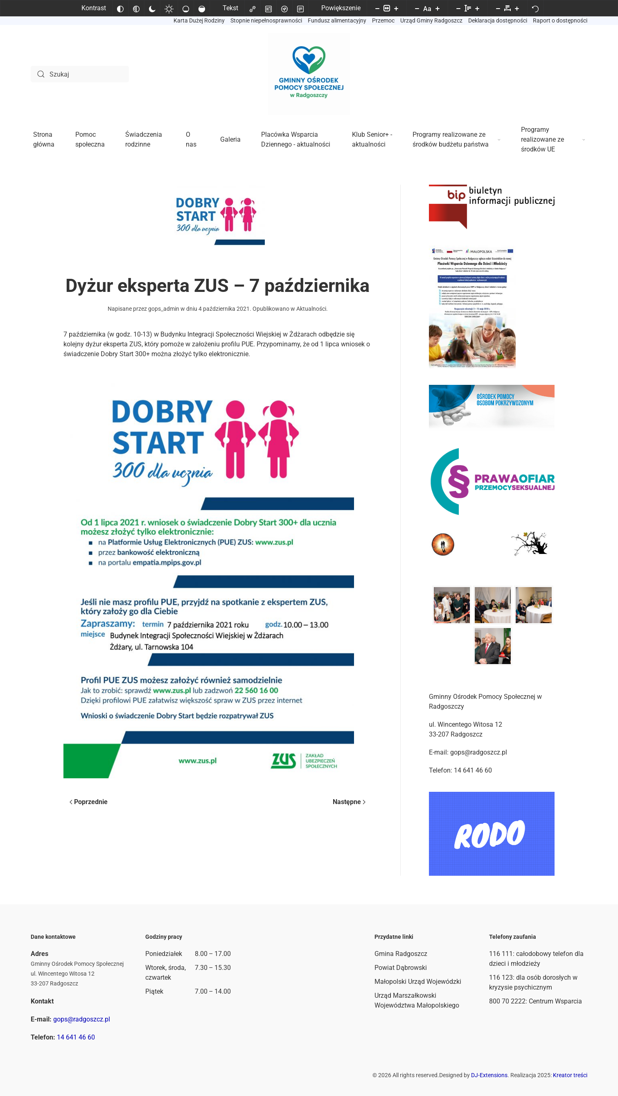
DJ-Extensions (489, 1075)
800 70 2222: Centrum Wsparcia (535, 1001)
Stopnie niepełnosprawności (266, 20)
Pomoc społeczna (90, 139)
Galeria (230, 139)
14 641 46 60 (76, 1037)
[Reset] (535, 8)
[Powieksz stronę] (396, 8)
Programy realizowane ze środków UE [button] (553, 139)
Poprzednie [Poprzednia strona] (89, 802)
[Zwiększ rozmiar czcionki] (437, 8)
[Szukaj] (80, 74)
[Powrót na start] (309, 74)
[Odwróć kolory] (120, 8)
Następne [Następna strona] (349, 802)
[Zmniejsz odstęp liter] (498, 8)
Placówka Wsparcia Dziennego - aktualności (295, 139)
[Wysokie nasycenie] (202, 8)
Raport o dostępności (560, 20)
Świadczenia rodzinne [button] (143, 139)
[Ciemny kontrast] (152, 8)
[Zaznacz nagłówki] (268, 8)
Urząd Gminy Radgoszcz (431, 20)
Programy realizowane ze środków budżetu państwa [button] (456, 139)
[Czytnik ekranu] (284, 8)
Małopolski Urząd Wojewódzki (417, 981)
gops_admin (163, 308)
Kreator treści (570, 1075)
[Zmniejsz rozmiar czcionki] (417, 8)
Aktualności (311, 308)
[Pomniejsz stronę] (377, 8)
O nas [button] (191, 139)
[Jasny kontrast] (169, 8)
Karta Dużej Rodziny (199, 20)
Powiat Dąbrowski (400, 968)
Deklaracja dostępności (497, 20)
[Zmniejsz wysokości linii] (458, 8)
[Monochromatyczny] (136, 8)
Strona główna (43, 139)
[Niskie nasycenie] (186, 8)
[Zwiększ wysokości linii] (477, 8)
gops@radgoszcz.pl (81, 1019)
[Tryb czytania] (300, 8)
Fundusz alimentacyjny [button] (337, 20)
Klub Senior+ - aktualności (372, 139)
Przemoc (383, 20)
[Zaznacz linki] (252, 8)
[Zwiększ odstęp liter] (517, 8)
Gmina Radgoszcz (400, 954)
